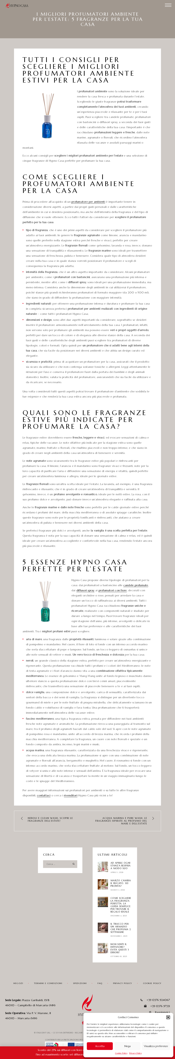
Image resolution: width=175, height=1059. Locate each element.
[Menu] (168, 5)
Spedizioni (80, 983)
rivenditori (70, 795)
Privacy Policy (135, 1053)
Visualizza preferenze (156, 1046)
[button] (168, 1017)
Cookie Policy (121, 1053)
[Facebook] (83, 1023)
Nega (127, 1046)
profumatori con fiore (113, 590)
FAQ (100, 983)
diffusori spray (85, 590)
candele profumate (135, 585)
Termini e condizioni (48, 983)
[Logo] (18, 5)
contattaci (43, 795)
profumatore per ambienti (88, 201)
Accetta (99, 1046)
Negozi (18, 983)
